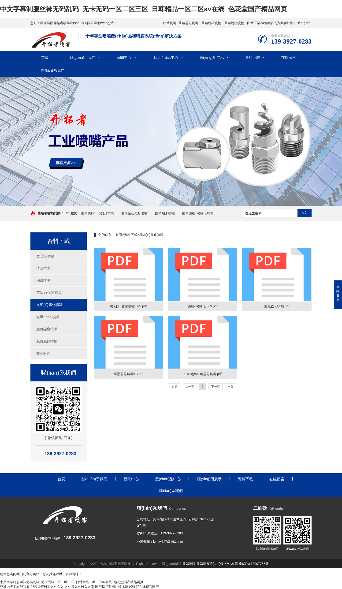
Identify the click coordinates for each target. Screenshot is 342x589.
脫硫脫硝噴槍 (46, 341)
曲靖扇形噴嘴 (165, 213)
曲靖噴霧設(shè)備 (210, 564)
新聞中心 (123, 58)
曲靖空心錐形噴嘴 (134, 213)
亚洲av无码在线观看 (15, 587)
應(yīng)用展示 (211, 58)
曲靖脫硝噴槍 (211, 23)
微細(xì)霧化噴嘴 (49, 305)
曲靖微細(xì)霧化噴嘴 (197, 213)
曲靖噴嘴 (169, 23)
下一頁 (215, 386)
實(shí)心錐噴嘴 (48, 292)
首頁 (44, 58)
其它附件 (43, 353)
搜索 (304, 213)
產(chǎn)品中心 (165, 58)
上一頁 (190, 386)
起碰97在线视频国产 (144, 587)
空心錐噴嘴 (45, 256)
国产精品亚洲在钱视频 (111, 587)
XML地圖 (231, 564)
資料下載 (252, 58)
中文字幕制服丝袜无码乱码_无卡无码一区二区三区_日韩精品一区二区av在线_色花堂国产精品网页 (143, 9)
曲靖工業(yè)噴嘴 (259, 23)
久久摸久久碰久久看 (79, 587)
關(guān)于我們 (82, 58)
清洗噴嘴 (43, 268)
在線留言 (288, 58)
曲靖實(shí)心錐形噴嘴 (97, 213)
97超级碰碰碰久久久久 (47, 587)
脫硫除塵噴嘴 (46, 329)
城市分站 (303, 23)
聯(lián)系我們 (52, 70)
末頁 (230, 386)
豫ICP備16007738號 (254, 564)
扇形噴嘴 (43, 280)
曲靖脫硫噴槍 (234, 23)
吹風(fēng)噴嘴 (47, 317)
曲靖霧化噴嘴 (188, 23)
